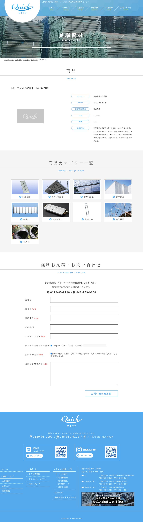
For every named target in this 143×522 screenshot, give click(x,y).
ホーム (5, 469)
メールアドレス (33, 336)
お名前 (28, 309)
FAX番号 (29, 327)
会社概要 (6, 481)
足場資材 (59, 492)
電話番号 (29, 318)
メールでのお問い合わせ (100, 437)
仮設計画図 (63, 487)
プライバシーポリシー (38, 479)
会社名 (28, 300)
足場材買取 (63, 481)
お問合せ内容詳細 (34, 364)
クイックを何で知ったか (37, 346)
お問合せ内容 (32, 355)
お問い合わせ (34, 484)
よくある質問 (34, 474)
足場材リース (64, 484)
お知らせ (6, 486)
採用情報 (6, 491)
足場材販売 (63, 477)
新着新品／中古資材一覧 (65, 497)
